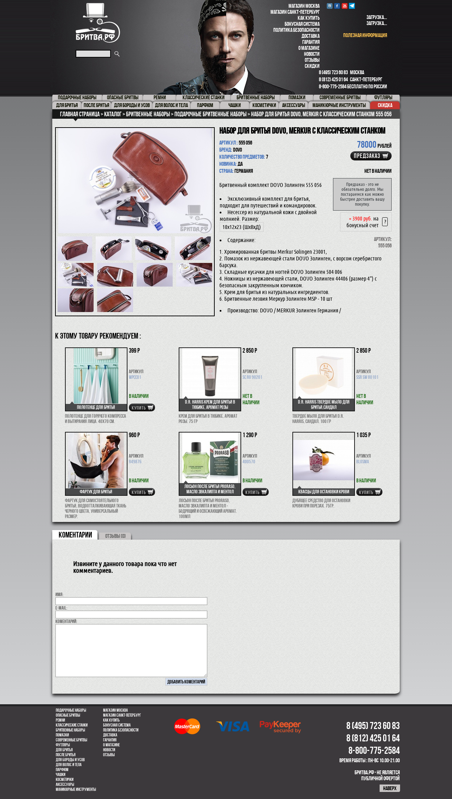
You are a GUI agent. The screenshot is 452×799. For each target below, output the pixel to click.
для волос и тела (69, 764)
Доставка (311, 36)
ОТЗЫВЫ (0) (115, 536)
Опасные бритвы (68, 715)
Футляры (63, 744)
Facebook (337, 6)
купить (139, 408)
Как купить (309, 18)
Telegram (352, 6)
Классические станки (72, 725)
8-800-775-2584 (332, 86)
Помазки (62, 735)
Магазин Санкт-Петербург (295, 12)
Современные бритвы (71, 740)
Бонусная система (302, 24)
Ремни (60, 720)
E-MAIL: (61, 608)
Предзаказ (367, 155)
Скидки (312, 66)
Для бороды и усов (70, 759)
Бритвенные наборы (70, 730)
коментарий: (66, 621)
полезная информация (365, 35)
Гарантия (311, 42)
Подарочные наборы (71, 710)
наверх (390, 788)
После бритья (66, 754)
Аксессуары (65, 784)
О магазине (309, 48)
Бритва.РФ (98, 23)
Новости (312, 54)
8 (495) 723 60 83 (333, 72)
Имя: (59, 594)
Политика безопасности (296, 30)
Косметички (64, 779)
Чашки (60, 774)
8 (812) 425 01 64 (333, 79)
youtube (344, 6)
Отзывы (312, 60)
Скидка (385, 105)
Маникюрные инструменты (76, 789)
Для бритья (64, 749)
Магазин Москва (304, 6)
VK (330, 6)
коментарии (75, 534)
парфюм (62, 769)
